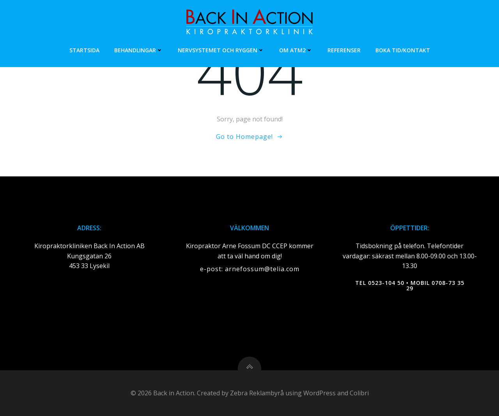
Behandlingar (138, 50)
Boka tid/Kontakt (402, 50)
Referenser (344, 50)
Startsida (84, 50)
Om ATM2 (296, 50)
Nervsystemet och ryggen (221, 50)
